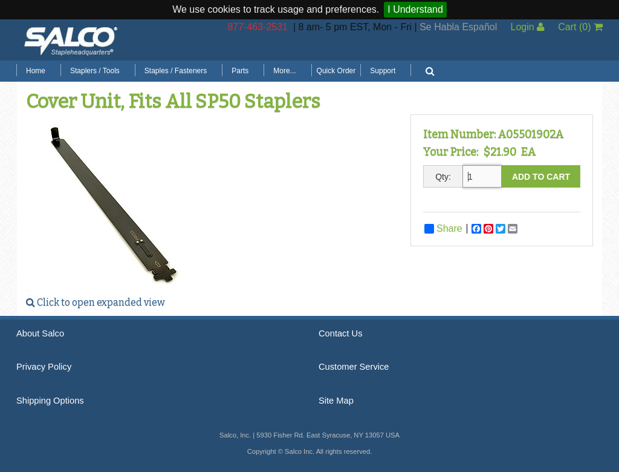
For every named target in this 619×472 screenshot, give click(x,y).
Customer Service (354, 367)
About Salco (40, 333)
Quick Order (336, 71)
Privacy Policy (43, 367)
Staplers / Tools (95, 71)
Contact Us (341, 333)
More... (284, 71)
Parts (240, 71)
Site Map (336, 400)
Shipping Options (50, 400)
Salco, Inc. (70, 40)
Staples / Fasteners (175, 71)
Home (35, 71)
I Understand (415, 9)
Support (382, 71)
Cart (580, 27)
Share (443, 229)
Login (527, 27)
